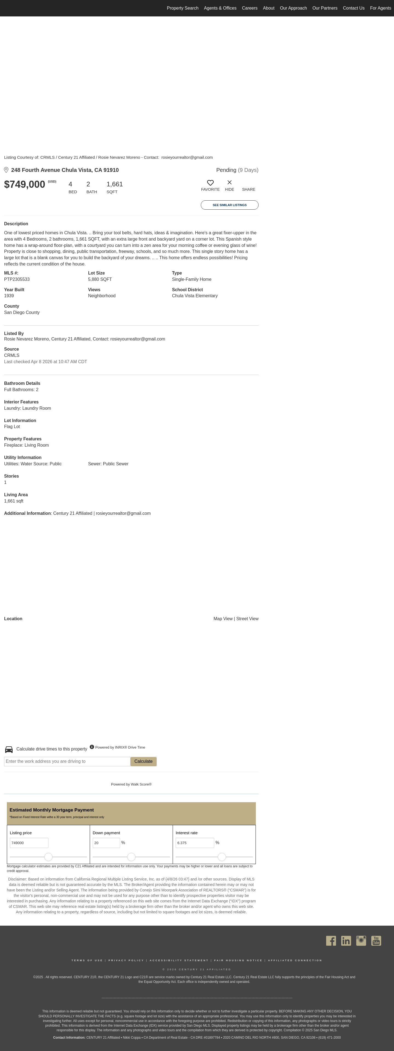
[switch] (210, 188)
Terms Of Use (87, 960)
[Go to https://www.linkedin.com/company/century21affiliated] (346, 941)
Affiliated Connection (295, 960)
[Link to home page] (7, 8)
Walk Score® (141, 784)
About (268, 8)
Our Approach (293, 8)
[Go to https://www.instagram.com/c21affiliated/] (361, 941)
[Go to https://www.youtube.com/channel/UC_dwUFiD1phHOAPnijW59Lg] (376, 941)
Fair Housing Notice (238, 960)
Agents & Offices (220, 8)
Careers (249, 8)
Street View (247, 618)
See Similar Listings (230, 205)
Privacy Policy (126, 960)
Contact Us (353, 8)
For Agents (380, 8)
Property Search (183, 8)
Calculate (143, 761)
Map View (223, 618)
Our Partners (325, 8)
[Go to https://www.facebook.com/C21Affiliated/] (331, 941)
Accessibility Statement (179, 960)
